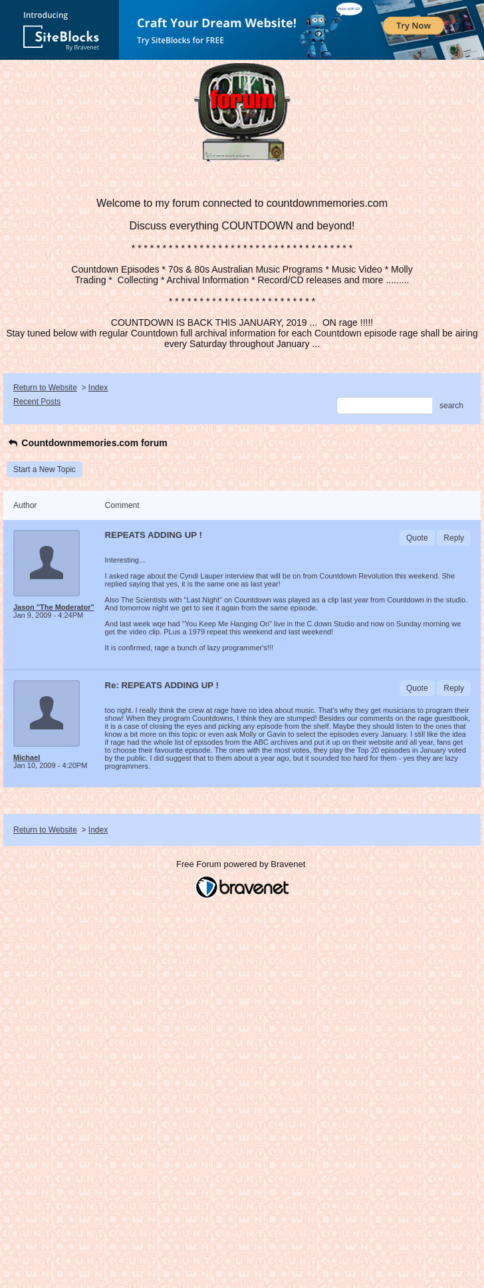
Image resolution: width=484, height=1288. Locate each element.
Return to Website (45, 387)
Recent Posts (36, 401)
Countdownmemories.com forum (87, 443)
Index (98, 387)
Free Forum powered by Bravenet (242, 864)
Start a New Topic (44, 469)
